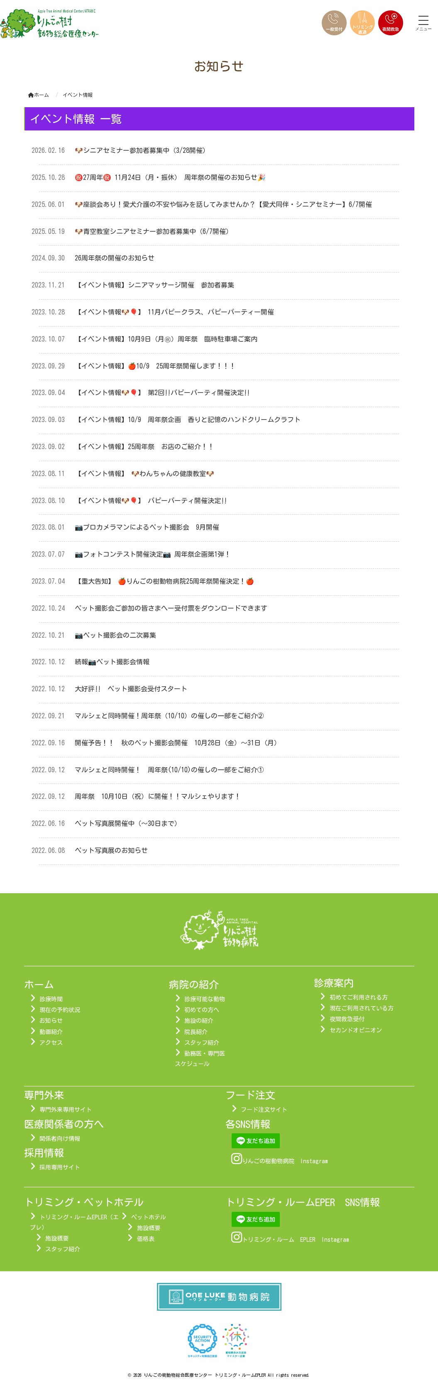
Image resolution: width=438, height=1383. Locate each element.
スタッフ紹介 (201, 1043)
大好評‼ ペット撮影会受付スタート (131, 688)
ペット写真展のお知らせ (111, 850)
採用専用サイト (59, 1167)
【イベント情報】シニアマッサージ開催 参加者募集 (154, 285)
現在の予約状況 (59, 1010)
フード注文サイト (264, 1110)
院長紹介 (196, 1032)
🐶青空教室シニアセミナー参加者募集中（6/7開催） (153, 231)
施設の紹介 (198, 1021)
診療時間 (51, 999)
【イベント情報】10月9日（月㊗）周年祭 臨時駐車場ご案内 (166, 339)
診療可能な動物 (204, 999)
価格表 (145, 1239)
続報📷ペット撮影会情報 (112, 661)
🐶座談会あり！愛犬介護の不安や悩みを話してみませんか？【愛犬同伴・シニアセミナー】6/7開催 (227, 204)
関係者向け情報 (59, 1139)
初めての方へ (201, 1010)
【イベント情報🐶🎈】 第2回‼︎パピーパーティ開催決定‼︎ (162, 392)
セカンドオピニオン (356, 1030)
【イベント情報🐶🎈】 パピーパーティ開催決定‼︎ (151, 500)
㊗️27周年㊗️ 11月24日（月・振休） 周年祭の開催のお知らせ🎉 (170, 177)
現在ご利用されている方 (362, 1008)
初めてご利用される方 (359, 997)
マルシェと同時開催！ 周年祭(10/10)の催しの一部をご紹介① (169, 769)
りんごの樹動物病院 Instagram (285, 1161)
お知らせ (51, 1021)
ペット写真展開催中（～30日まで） (128, 823)
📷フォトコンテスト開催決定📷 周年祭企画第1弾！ (153, 554)
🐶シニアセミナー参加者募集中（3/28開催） (142, 150)
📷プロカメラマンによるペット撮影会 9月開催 (147, 527)
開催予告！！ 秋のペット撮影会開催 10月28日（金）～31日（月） (178, 742)
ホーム (38, 94)
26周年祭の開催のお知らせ (114, 258)
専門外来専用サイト (65, 1110)
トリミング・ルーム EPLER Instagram (295, 1240)
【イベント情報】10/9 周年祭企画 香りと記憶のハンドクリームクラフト (188, 419)
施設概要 (57, 1238)
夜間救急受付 (347, 1019)
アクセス (51, 1043)
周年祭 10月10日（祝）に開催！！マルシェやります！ (158, 796)
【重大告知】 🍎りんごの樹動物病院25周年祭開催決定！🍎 (164, 581)
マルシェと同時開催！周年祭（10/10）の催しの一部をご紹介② (169, 715)
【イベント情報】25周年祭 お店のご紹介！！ (144, 446)
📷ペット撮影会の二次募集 (115, 635)
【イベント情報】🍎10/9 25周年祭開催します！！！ (155, 366)
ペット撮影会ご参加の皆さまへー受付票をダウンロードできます (171, 608)
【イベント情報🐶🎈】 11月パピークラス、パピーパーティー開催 (174, 312)
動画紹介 (51, 1032)
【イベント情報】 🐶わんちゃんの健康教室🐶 (148, 473)
